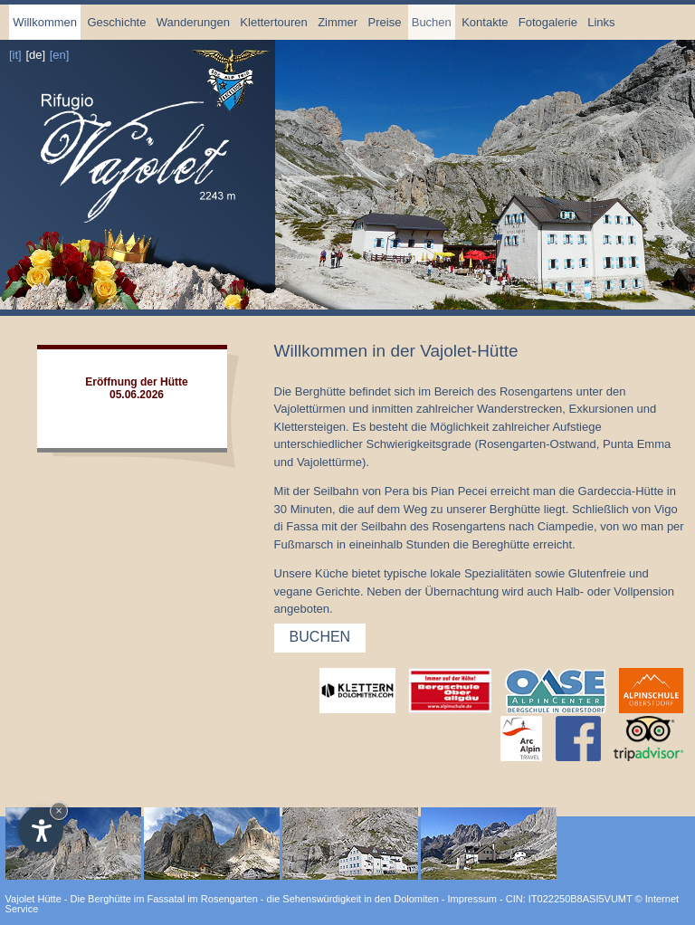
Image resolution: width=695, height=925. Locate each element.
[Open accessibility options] (40, 830)
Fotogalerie (548, 22)
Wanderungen (193, 22)
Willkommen (45, 22)
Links (600, 22)
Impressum (472, 898)
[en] (60, 55)
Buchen (432, 22)
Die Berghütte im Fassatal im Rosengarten (164, 898)
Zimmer (337, 22)
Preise (385, 22)
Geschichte (116, 22)
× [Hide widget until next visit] (58, 810)
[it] (15, 55)
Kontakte (485, 22)
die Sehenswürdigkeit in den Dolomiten (353, 898)
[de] (35, 55)
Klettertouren (273, 22)
